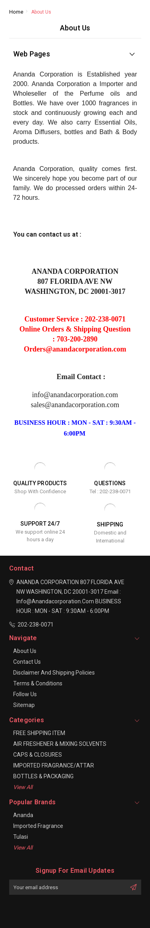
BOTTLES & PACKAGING (43, 776)
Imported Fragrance (38, 826)
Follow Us (25, 694)
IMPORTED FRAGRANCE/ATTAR (53, 765)
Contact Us (27, 662)
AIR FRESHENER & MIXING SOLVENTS (59, 744)
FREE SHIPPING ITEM (39, 733)
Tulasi (20, 837)
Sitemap (24, 705)
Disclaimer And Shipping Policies (54, 672)
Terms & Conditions (37, 683)
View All (22, 787)
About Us (24, 651)
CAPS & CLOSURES (37, 754)
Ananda (23, 815)
